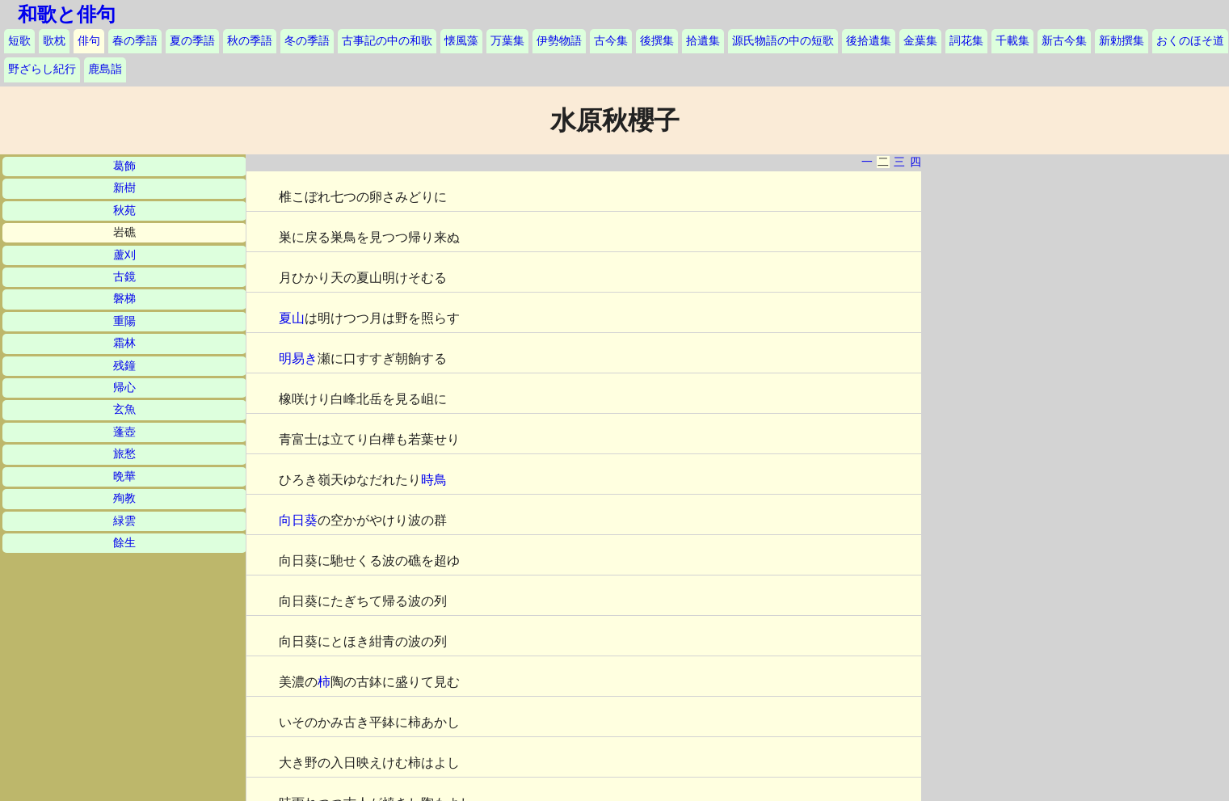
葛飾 (124, 166)
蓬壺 (124, 432)
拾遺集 (703, 41)
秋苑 (124, 210)
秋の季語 (249, 41)
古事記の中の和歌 (387, 41)
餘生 (124, 543)
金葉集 (920, 41)
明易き (298, 358)
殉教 (124, 498)
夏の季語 (192, 41)
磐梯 (124, 299)
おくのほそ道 (1190, 41)
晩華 (124, 476)
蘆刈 (124, 255)
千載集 (1012, 41)
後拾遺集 (868, 41)
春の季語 (135, 41)
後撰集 (657, 41)
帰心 (124, 388)
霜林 (124, 343)
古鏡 (124, 277)
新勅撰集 (1121, 41)
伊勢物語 (559, 41)
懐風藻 (461, 41)
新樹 (124, 188)
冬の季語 (307, 41)
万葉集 (507, 41)
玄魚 (124, 409)
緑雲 (124, 521)
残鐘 (124, 366)
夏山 (292, 318)
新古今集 (1064, 41)
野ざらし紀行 (42, 69)
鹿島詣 (105, 69)
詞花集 (966, 41)
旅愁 (124, 454)
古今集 (611, 41)
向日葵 (298, 520)
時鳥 (434, 480)
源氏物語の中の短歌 (783, 41)
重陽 (124, 321)
